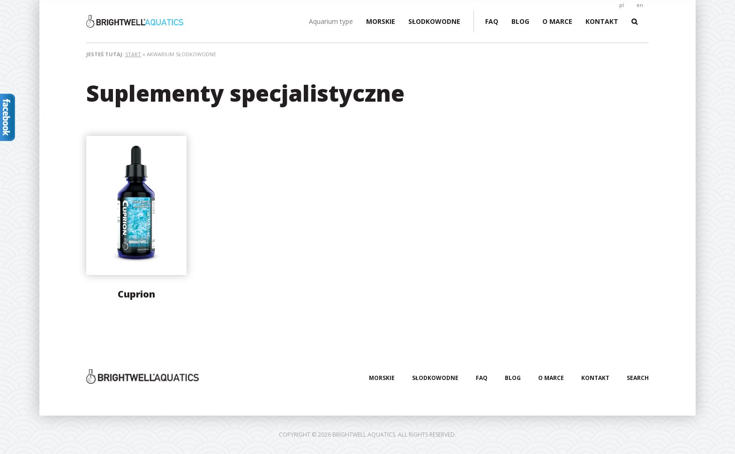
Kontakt (601, 21)
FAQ (491, 21)
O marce (557, 21)
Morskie (380, 21)
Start (133, 54)
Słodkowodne (434, 21)
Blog (520, 21)
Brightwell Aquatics (156, 21)
